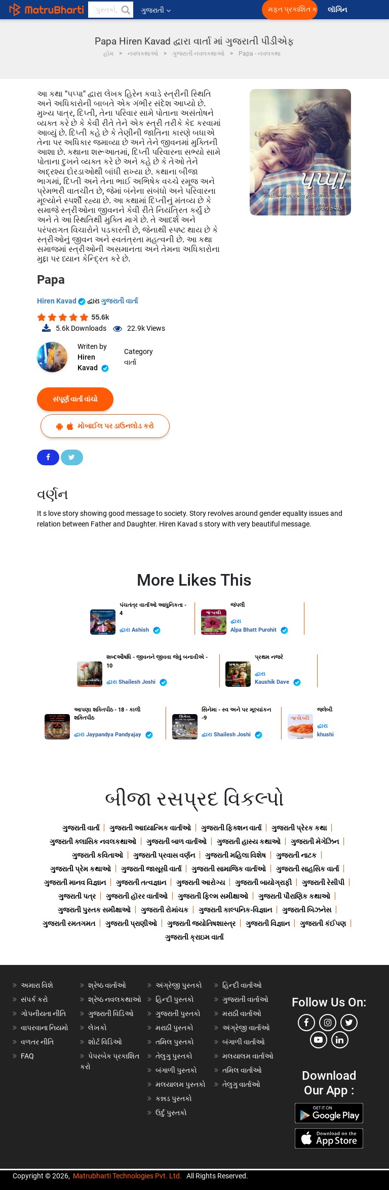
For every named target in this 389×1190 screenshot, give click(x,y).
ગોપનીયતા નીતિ (43, 1013)
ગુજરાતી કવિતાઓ (97, 855)
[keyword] (110, 10)
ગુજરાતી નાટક (296, 855)
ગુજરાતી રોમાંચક (164, 910)
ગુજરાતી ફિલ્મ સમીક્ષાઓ (213, 896)
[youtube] (318, 1039)
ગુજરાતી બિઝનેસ (306, 910)
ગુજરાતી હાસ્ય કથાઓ (249, 842)
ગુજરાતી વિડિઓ (111, 1013)
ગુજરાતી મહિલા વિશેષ (235, 855)
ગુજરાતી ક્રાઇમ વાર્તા (194, 937)
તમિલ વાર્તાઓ (242, 1070)
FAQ (27, 1056)
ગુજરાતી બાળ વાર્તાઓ (176, 842)
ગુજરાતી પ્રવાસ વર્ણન (164, 855)
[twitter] (349, 1022)
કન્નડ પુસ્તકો (173, 1098)
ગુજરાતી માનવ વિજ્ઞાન (75, 882)
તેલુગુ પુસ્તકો (173, 1056)
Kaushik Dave (278, 682)
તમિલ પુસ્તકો (174, 1042)
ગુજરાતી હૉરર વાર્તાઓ (137, 896)
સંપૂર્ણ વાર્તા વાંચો (75, 399)
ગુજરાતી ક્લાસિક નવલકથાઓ (93, 842)
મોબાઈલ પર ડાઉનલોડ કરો (105, 426)
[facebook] (306, 1022)
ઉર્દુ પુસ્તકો (171, 1113)
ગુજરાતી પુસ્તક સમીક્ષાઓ (94, 910)
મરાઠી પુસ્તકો (174, 1028)
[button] (125, 10)
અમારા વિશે (37, 985)
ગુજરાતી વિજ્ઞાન (268, 923)
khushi (325, 734)
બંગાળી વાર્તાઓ (243, 1042)
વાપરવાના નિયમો (45, 1028)
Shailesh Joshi (143, 682)
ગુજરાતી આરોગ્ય (200, 882)
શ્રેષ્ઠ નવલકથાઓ (114, 999)
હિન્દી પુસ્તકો (174, 999)
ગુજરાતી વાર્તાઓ (245, 999)
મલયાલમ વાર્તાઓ (248, 1056)
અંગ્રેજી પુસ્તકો (178, 985)
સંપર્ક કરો (34, 999)
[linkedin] (339, 1039)
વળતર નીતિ (37, 1042)
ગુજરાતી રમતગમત (69, 923)
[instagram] (327, 1022)
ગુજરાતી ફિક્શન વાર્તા (231, 828)
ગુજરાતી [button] (156, 10)
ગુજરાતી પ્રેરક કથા (299, 828)
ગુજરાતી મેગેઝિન (315, 842)
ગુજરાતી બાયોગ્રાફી (263, 882)
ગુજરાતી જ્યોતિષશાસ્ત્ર (201, 923)
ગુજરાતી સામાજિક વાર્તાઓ (228, 869)
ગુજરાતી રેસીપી (323, 882)
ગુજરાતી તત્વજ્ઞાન (141, 882)
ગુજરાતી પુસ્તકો (178, 1013)
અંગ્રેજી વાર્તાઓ (246, 1028)
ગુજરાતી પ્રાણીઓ (131, 923)
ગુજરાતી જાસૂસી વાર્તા (151, 869)
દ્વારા (126, 630)
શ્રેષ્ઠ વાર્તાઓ (107, 985)
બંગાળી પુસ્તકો (176, 1070)
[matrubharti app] (236, 9)
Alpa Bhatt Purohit (259, 630)
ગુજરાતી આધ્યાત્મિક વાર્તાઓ (150, 828)
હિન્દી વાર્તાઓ (242, 985)
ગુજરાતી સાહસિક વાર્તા (307, 869)
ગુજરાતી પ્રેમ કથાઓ (80, 869)
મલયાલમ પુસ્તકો (180, 1084)
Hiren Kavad (62, 301)
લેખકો (97, 1028)
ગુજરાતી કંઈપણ (323, 923)
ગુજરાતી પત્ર (77, 896)
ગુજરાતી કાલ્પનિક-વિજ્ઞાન (235, 910)
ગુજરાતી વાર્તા (119, 301)
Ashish (146, 630)
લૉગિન (338, 10)
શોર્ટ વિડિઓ (105, 1042)
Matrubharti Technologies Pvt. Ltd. (127, 1176)
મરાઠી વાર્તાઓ (241, 1013)
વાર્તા (130, 362)
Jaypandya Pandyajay (119, 735)
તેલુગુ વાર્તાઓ (241, 1084)
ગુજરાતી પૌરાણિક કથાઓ (294, 896)
